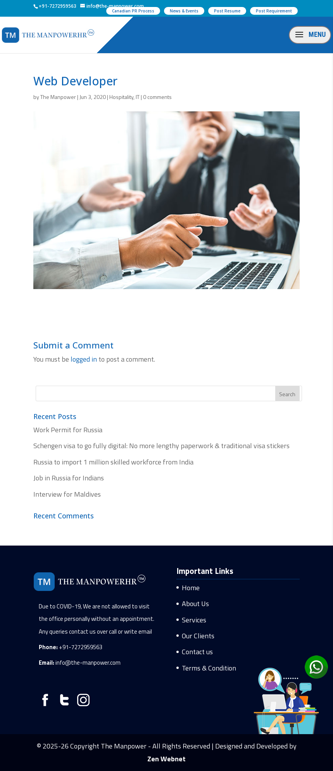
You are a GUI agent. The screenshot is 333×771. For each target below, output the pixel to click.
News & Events (184, 11)
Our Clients (198, 636)
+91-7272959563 (80, 647)
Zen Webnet (166, 759)
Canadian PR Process (133, 11)
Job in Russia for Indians (68, 478)
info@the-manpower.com (88, 662)
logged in (84, 359)
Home (191, 587)
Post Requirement (274, 11)
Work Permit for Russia (67, 429)
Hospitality (121, 97)
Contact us (197, 651)
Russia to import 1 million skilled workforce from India (113, 462)
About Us (195, 603)
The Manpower (58, 97)
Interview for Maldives (67, 494)
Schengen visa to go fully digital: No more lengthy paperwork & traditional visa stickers (161, 445)
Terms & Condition (209, 668)
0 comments (157, 97)
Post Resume (227, 11)
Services (194, 620)
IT (138, 97)
